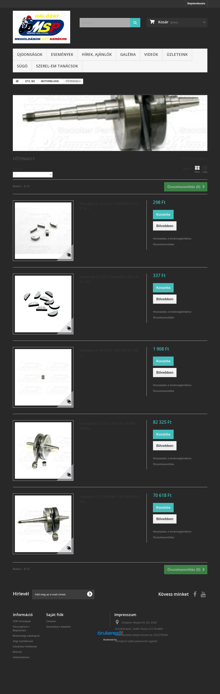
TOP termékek (22, 621)
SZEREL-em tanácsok (57, 65)
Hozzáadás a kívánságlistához (172, 238)
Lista (204, 169)
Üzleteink (177, 54)
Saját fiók (55, 614)
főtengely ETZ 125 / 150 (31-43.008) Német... (108, 426)
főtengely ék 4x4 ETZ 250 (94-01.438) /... (109, 352)
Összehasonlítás (163, 244)
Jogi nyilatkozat (23, 641)
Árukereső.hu (110, 671)
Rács (197, 169)
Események (62, 54)
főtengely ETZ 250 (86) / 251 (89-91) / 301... (109, 499)
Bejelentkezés (196, 3)
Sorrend (18, 168)
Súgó (22, 65)
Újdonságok (29, 54)
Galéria (128, 54)
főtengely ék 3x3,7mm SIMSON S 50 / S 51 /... (109, 206)
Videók (151, 54)
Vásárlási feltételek (25, 646)
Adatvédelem (21, 657)
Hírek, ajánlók (97, 54)
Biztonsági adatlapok (26, 635)
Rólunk (17, 651)
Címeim (51, 621)
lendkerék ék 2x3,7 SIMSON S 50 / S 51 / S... (109, 279)
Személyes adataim (58, 626)
